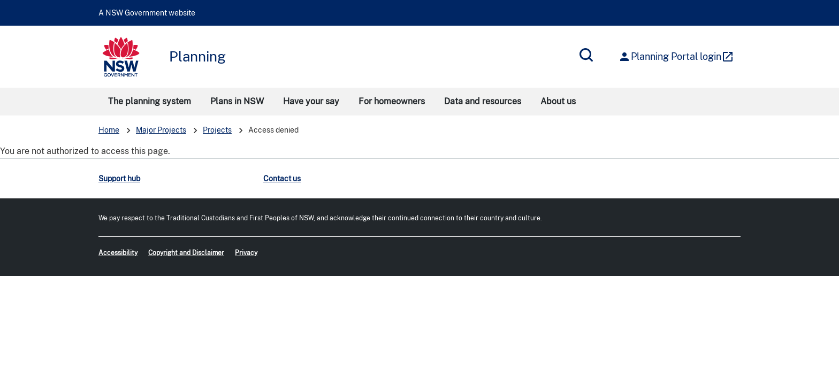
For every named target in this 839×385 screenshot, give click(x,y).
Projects (217, 130)
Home (108, 130)
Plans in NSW (237, 101)
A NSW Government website (146, 13)
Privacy (246, 253)
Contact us (282, 178)
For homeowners (392, 101)
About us (558, 101)
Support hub (119, 178)
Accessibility (118, 253)
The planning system (149, 101)
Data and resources (482, 101)
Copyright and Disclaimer (186, 253)
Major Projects (161, 130)
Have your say (311, 101)
